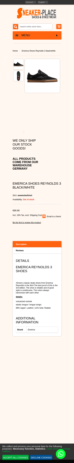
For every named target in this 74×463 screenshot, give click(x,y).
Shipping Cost (36, 215)
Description (21, 244)
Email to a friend (54, 216)
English (41, 2)
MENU (37, 35)
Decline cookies (41, 457)
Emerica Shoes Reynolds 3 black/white (38, 51)
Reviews (20, 250)
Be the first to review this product (27, 222)
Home (15, 51)
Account (29, 2)
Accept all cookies (15, 457)
